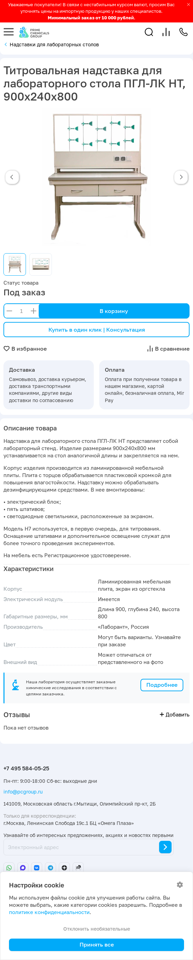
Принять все (97, 944)
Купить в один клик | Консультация (96, 329)
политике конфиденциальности (49, 912)
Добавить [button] (175, 714)
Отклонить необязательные (96, 929)
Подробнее (161, 684)
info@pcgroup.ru (23, 792)
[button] (149, 32)
